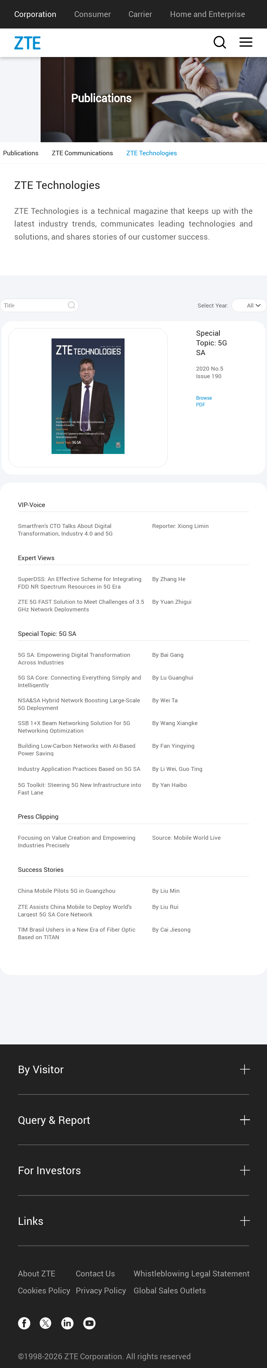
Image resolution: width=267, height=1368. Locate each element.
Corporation (35, 14)
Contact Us (95, 1273)
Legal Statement (220, 1273)
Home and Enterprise (207, 14)
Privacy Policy (101, 1290)
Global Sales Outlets (163, 1290)
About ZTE (36, 1273)
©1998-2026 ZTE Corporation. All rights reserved (104, 1356)
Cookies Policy (44, 1290)
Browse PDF (204, 401)
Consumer (92, 14)
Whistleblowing (161, 1273)
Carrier (140, 14)
